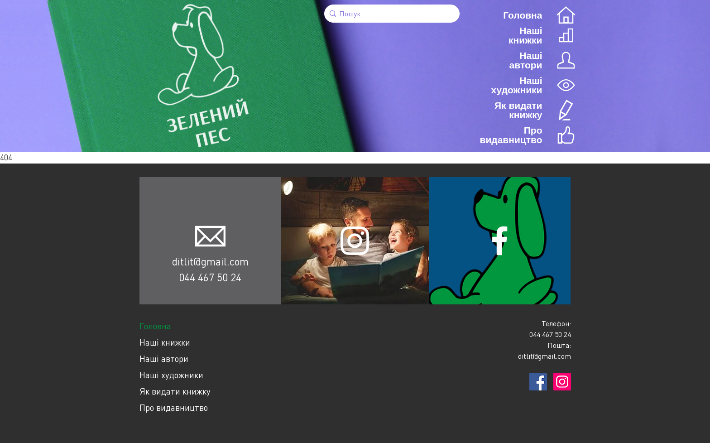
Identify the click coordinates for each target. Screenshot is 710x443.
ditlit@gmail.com (210, 261)
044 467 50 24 (210, 277)
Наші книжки (164, 342)
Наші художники (171, 375)
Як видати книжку (175, 391)
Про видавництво (173, 407)
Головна (155, 326)
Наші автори (163, 358)
